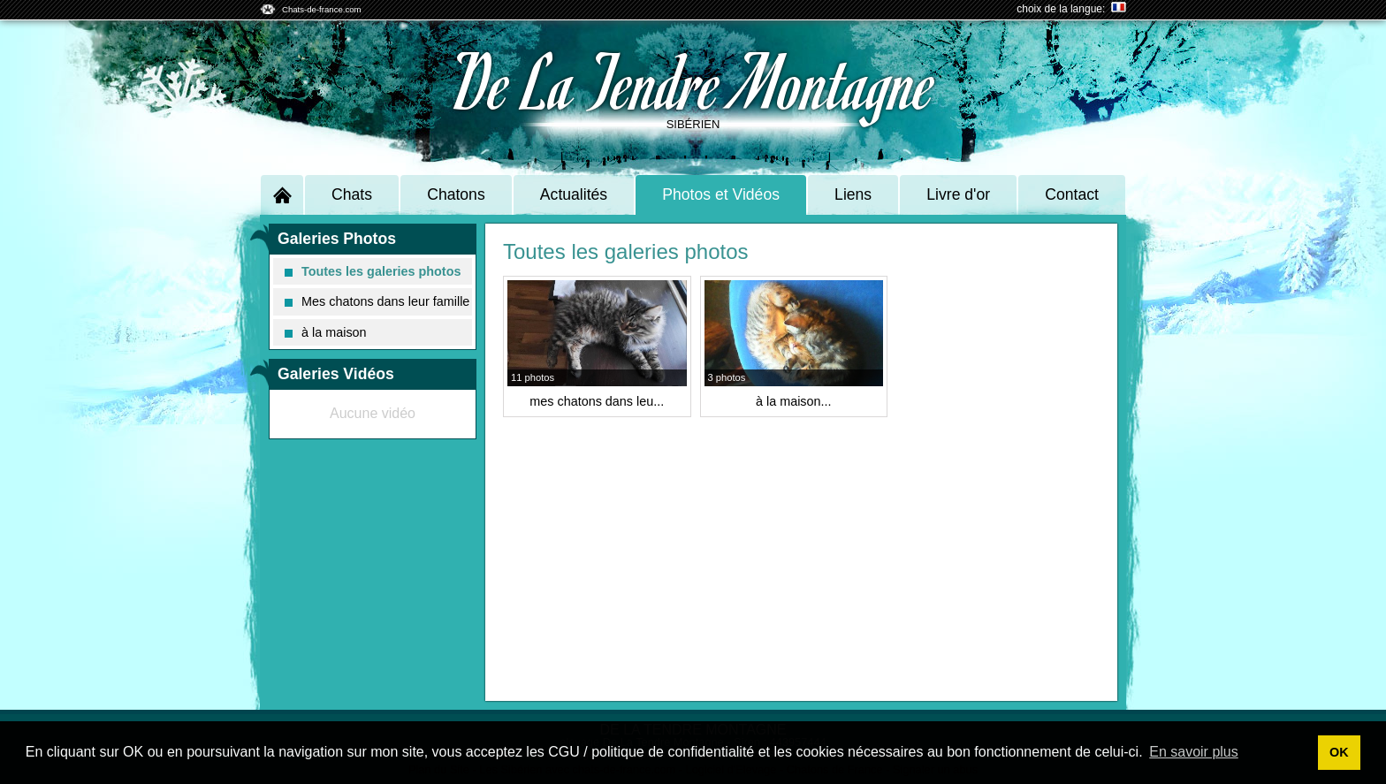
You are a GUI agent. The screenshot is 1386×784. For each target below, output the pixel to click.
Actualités (573, 194)
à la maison (326, 332)
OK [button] (1339, 752)
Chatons (456, 194)
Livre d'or (958, 194)
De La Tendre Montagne (693, 80)
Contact (1072, 194)
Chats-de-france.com (322, 9)
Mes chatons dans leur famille (377, 301)
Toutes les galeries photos (373, 271)
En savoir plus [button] (1193, 751)
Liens (853, 194)
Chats (351, 194)
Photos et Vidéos (721, 194)
